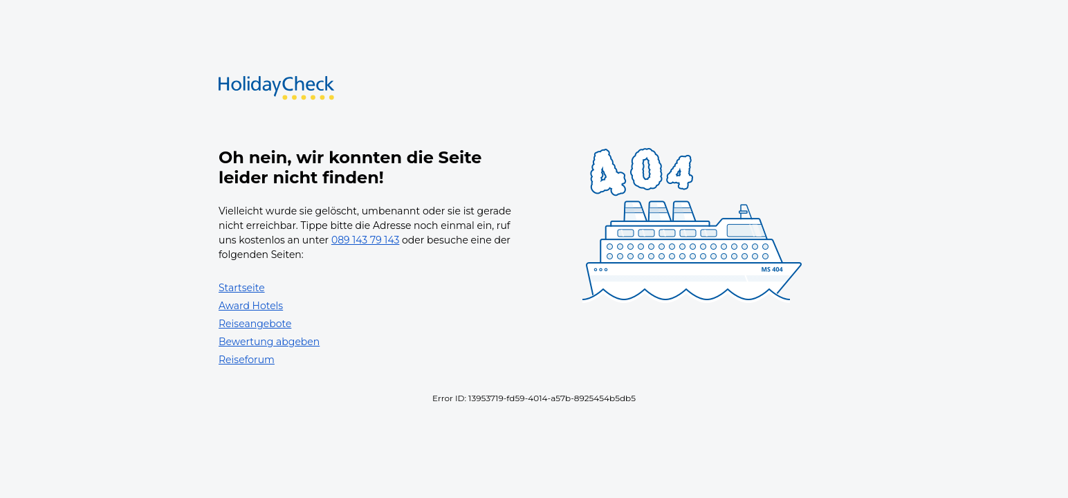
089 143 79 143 (365, 240)
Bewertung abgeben (269, 341)
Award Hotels (251, 305)
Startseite (242, 288)
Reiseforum (247, 359)
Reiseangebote (255, 323)
